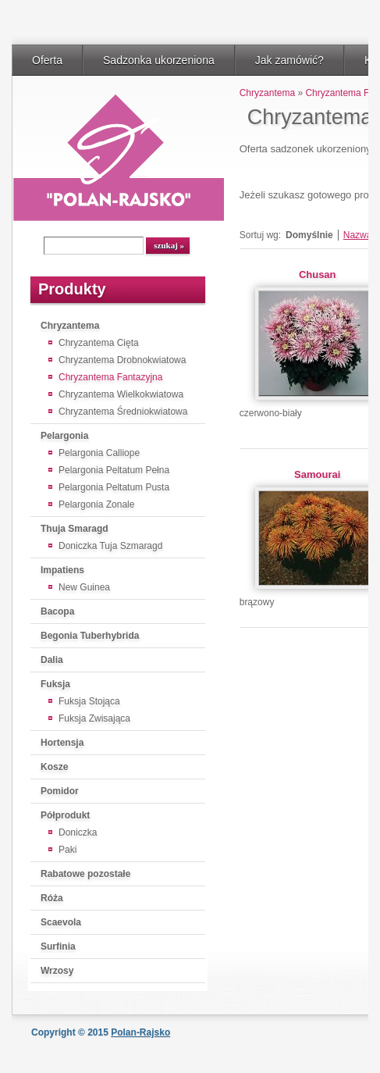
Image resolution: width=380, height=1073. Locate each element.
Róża (52, 898)
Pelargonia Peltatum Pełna (114, 470)
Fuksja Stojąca (89, 701)
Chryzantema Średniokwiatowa (123, 411)
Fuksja (55, 684)
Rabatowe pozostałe (85, 873)
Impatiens (62, 570)
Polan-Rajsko (140, 1032)
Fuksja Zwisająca (94, 718)
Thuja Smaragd (74, 528)
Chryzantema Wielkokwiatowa (121, 394)
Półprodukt (65, 815)
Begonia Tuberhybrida (90, 635)
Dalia (52, 659)
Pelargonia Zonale (96, 504)
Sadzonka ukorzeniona (159, 60)
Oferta (47, 60)
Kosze (54, 766)
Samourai (317, 474)
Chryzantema (70, 325)
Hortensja (62, 742)
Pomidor (60, 791)
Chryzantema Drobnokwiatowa (122, 360)
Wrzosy (57, 970)
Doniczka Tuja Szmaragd (110, 545)
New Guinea (84, 587)
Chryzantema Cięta (99, 342)
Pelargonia (64, 435)
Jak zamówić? (289, 60)
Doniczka (78, 832)
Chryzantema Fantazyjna (110, 377)
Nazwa (357, 235)
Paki (67, 849)
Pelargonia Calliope (99, 452)
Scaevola (61, 922)
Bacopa (57, 611)
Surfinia (58, 946)
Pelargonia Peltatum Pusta (114, 487)
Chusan (317, 274)
